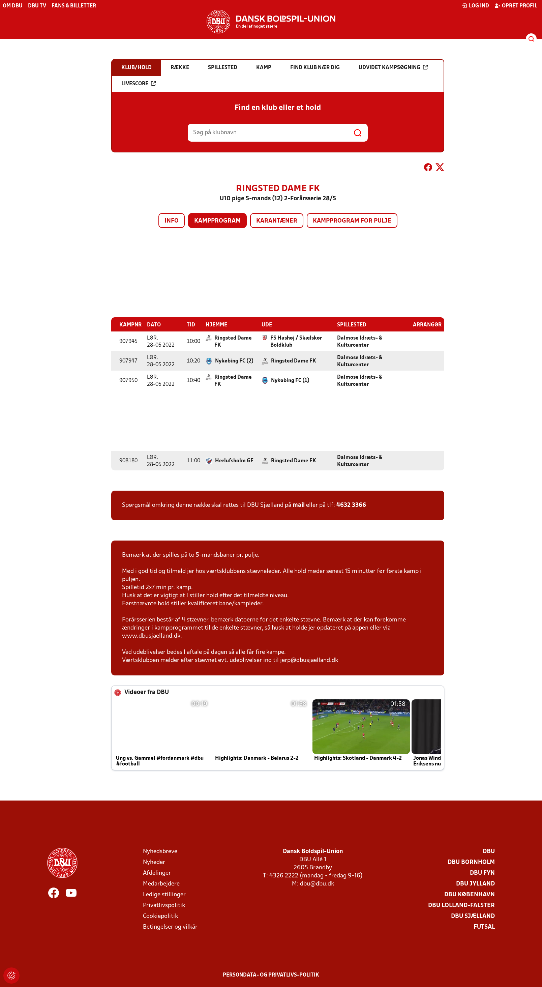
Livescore (138, 83)
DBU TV (37, 6)
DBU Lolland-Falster (461, 905)
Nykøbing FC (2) (234, 360)
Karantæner (276, 221)
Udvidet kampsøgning (393, 67)
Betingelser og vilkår (170, 927)
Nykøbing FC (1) (290, 380)
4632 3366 (351, 505)
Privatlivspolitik (164, 905)
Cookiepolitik (160, 916)
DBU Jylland (475, 884)
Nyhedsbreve (160, 851)
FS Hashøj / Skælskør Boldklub (296, 341)
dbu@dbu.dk (317, 884)
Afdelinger (157, 873)
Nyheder (154, 862)
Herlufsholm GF (234, 460)
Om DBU (13, 6)
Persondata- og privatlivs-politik (271, 975)
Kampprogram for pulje (352, 221)
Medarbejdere (161, 884)
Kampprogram (217, 221)
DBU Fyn (482, 873)
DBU (489, 851)
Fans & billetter (74, 6)
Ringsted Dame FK (233, 341)
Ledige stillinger (164, 894)
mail (299, 505)
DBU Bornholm (471, 862)
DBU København (469, 894)
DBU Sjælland (473, 916)
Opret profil (515, 6)
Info (171, 221)
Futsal (484, 927)
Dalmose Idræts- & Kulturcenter (359, 341)
